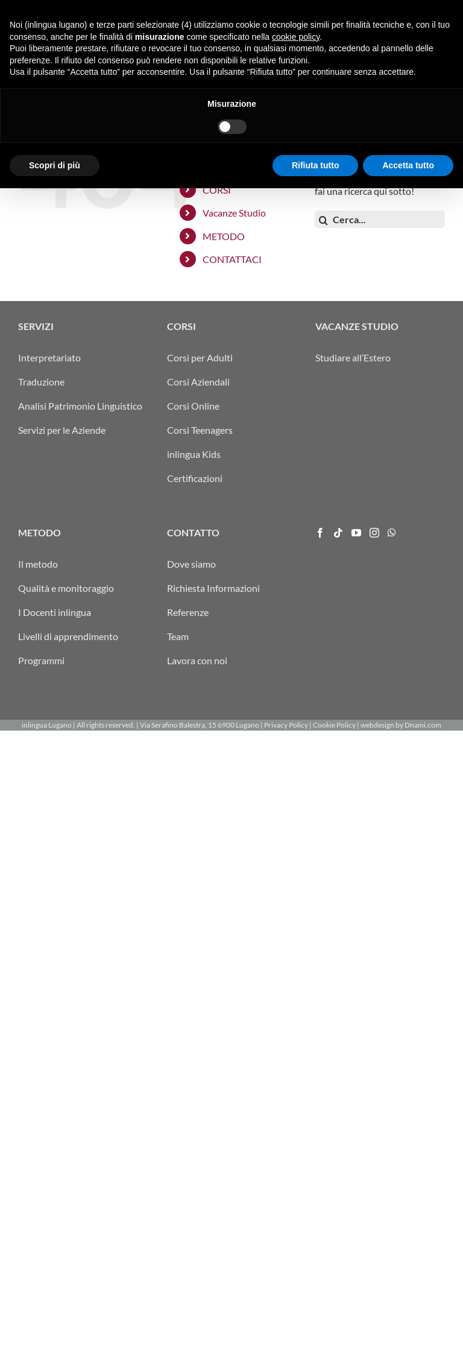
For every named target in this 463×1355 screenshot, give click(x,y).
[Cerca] (323, 220)
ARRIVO (262, 9)
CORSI (217, 189)
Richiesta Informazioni (213, 588)
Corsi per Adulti (200, 357)
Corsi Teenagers (200, 430)
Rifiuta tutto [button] (315, 1331)
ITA (285, 9)
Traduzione (41, 381)
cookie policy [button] (296, 1203)
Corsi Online (193, 405)
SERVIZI (220, 166)
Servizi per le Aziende (62, 430)
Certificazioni (194, 478)
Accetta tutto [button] (408, 1331)
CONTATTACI (232, 259)
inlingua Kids (194, 454)
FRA (316, 9)
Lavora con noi (197, 660)
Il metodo (38, 564)
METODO (224, 236)
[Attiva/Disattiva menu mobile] (438, 49)
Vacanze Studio (234, 212)
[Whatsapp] (392, 533)
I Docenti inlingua (54, 612)
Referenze (188, 612)
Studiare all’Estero (353, 357)
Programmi (41, 660)
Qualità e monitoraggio (66, 588)
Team (178, 636)
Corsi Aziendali (198, 381)
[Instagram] (374, 533)
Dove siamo (191, 564)
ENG (331, 9)
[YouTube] (356, 533)
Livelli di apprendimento (68, 636)
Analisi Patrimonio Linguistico (80, 405)
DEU (299, 9)
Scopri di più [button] (54, 1331)
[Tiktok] (338, 533)
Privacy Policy (286, 724)
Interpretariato (49, 357)
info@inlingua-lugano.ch (387, 9)
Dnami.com (423, 724)
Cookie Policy (334, 724)
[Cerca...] (380, 219)
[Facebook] (320, 533)
